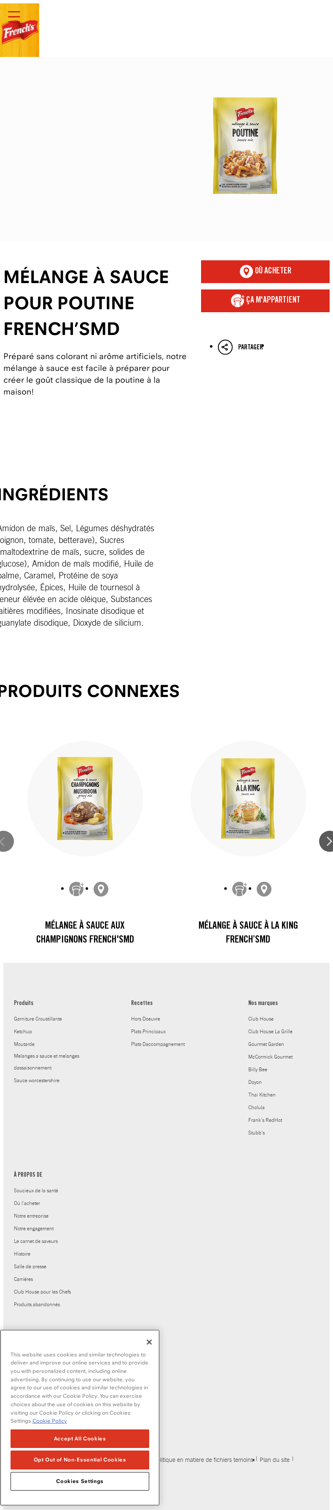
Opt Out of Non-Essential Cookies (80, 1461)
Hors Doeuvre (145, 1018)
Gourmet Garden (266, 1044)
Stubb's (256, 1132)
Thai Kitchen (262, 1094)
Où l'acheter (27, 1203)
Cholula (256, 1107)
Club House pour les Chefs (42, 1291)
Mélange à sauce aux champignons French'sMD (85, 933)
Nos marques (263, 1004)
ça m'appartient (265, 301)
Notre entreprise (31, 1215)
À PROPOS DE (28, 1175)
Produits (23, 1004)
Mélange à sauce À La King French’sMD (248, 933)
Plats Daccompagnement (158, 1044)
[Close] (149, 1343)
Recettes (142, 1004)
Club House (261, 1018)
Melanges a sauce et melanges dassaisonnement (46, 1061)
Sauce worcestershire (36, 1080)
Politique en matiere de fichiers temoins (203, 1460)
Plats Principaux (148, 1031)
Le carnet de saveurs (36, 1241)
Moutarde (24, 1044)
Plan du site (275, 1460)
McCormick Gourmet (270, 1056)
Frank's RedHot (265, 1120)
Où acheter (265, 271)
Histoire (22, 1253)
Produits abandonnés (37, 1304)
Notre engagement (34, 1228)
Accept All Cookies (80, 1440)
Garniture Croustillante (38, 1018)
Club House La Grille (270, 1031)
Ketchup (23, 1031)
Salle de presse (30, 1266)
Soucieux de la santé (36, 1190)
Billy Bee (257, 1069)
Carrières (23, 1279)
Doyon (255, 1082)
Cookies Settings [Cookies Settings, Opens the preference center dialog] (80, 1482)
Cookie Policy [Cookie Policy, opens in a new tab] (49, 1422)
